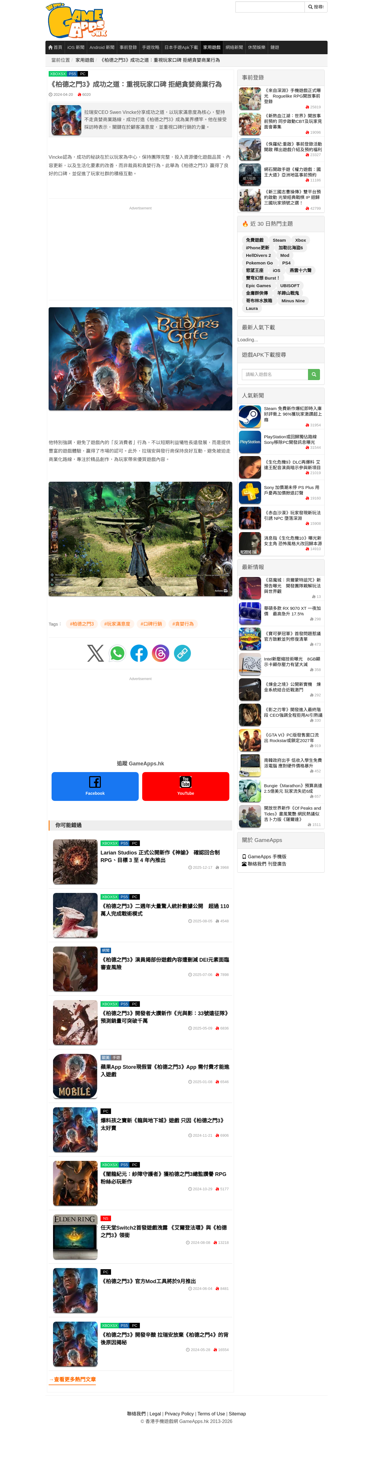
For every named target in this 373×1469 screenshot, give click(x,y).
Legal (155, 1413)
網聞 (106, 950)
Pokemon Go (260, 262)
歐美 (106, 1057)
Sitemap (237, 1413)
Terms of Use (211, 1413)
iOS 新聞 (76, 47)
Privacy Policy (179, 1413)
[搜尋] (270, 7)
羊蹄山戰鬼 (288, 293)
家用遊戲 (212, 47)
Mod (284, 255)
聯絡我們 (136, 1413)
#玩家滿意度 (117, 624)
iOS (277, 270)
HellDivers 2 (259, 255)
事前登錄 (128, 47)
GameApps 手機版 (264, 856)
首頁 (55, 47)
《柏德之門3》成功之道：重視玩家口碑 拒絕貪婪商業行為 (160, 60)
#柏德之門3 (82, 624)
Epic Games (259, 285)
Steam (280, 240)
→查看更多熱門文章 (72, 1380)
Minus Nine (293, 300)
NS (105, 1218)
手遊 (116, 1057)
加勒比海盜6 (291, 247)
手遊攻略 (150, 47)
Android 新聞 (102, 47)
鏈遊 (274, 47)
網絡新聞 (234, 47)
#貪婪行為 (183, 624)
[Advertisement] (140, 252)
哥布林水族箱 (259, 300)
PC (82, 74)
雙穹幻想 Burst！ (263, 278)
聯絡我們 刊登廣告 (264, 863)
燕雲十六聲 (301, 270)
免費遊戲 (255, 240)
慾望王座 (255, 270)
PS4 (286, 262)
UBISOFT (290, 285)
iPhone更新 (258, 247)
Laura (252, 308)
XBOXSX (58, 74)
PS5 (72, 74)
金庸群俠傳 (257, 293)
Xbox (300, 240)
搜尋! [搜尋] (316, 6)
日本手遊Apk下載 (181, 47)
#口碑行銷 (151, 624)
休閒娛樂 (256, 47)
